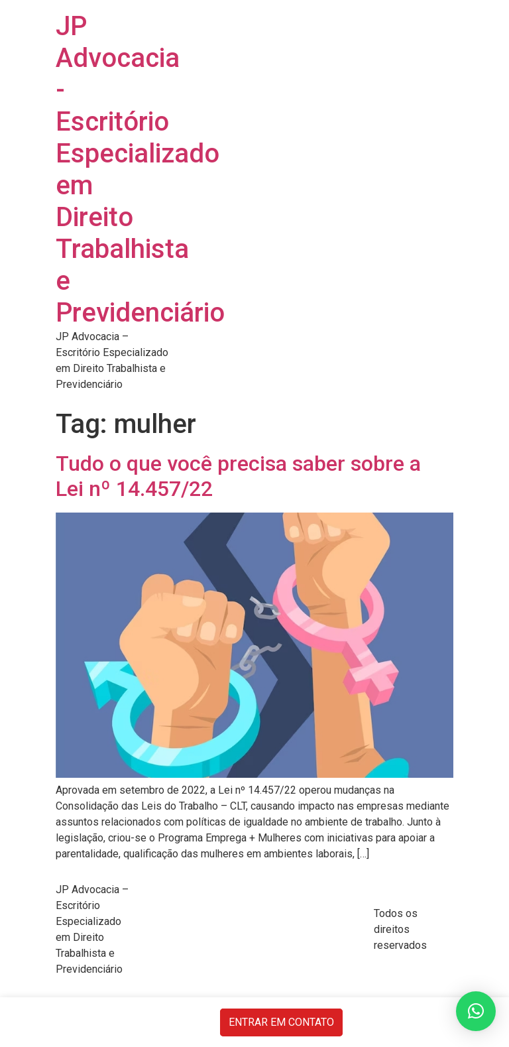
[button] (476, 1011)
